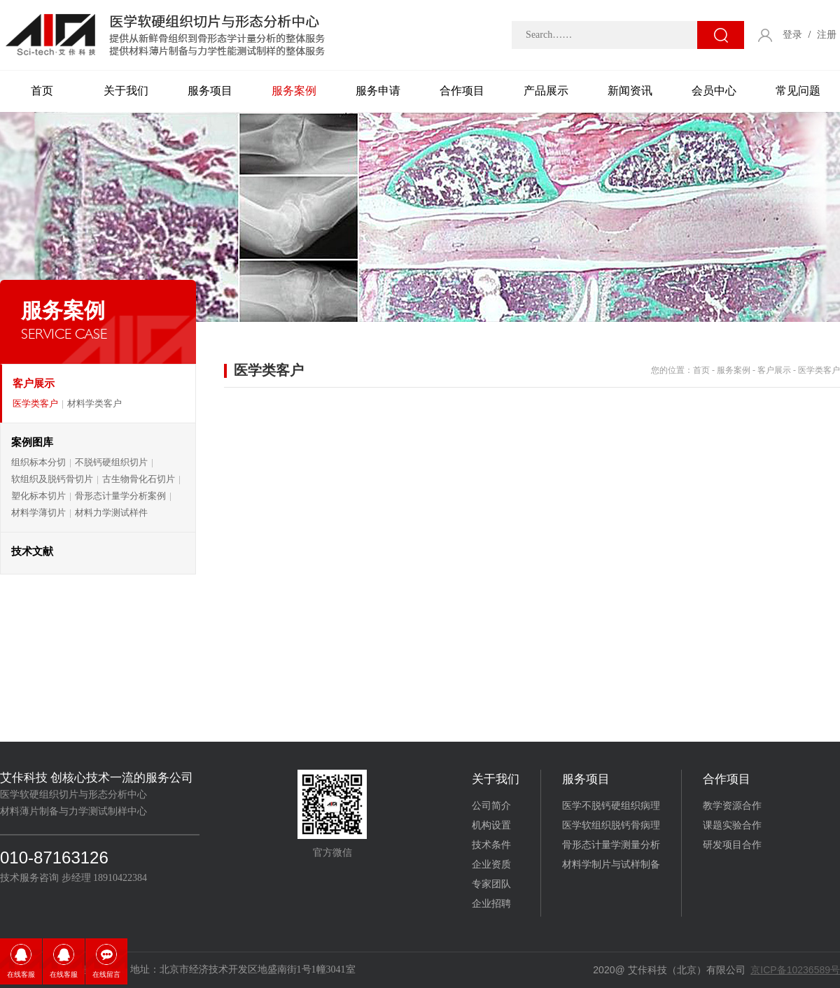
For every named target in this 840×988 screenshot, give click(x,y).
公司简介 (491, 805)
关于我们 (126, 91)
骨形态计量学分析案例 (120, 496)
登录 (792, 34)
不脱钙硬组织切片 (111, 462)
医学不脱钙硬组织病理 (611, 805)
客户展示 (34, 383)
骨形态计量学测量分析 (611, 845)
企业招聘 (491, 903)
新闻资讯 (630, 91)
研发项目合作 (732, 845)
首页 (42, 91)
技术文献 (32, 551)
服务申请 (378, 91)
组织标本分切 (38, 462)
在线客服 (21, 974)
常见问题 (798, 91)
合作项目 (462, 91)
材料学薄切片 (38, 512)
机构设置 (491, 825)
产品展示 (546, 91)
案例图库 (32, 442)
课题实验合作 (732, 825)
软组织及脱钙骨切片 (52, 479)
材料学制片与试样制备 (611, 864)
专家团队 (491, 884)
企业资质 (491, 864)
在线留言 (106, 974)
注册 (826, 34)
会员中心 (714, 91)
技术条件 (491, 845)
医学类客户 (35, 403)
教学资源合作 (732, 805)
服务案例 (294, 91)
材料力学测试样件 (111, 512)
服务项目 (210, 91)
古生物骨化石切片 (138, 479)
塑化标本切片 (38, 496)
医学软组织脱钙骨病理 (611, 825)
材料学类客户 (94, 403)
